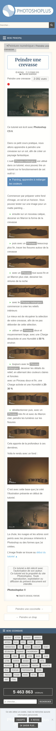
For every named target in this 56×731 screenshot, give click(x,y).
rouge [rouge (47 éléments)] (25, 674)
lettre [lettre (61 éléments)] (7, 660)
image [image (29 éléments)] (38, 656)
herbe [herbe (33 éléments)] (30, 656)
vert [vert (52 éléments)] (6, 679)
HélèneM (21, 72)
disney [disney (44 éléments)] (46, 646)
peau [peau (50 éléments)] (6, 670)
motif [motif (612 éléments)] (34, 660)
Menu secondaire (14, 630)
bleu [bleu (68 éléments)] (16, 642)
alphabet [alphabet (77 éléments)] (27, 637)
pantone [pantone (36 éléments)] (35, 665)
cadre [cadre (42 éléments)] (30, 642)
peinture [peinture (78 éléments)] (15, 670)
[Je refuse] (52, 719)
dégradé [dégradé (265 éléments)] (20, 651)
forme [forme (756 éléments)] (14, 656)
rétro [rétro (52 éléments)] (33, 674)
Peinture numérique (21, 45)
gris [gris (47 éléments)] (22, 656)
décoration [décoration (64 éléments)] (9, 651)
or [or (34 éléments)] (16, 665)
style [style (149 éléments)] (42, 674)
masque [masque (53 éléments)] (26, 660)
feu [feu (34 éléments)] (42, 651)
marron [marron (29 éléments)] (16, 660)
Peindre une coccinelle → (29, 609)
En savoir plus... (28, 725)
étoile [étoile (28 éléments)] (14, 679)
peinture (36, 595)
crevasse (29, 595)
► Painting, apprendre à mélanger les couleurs (27, 181)
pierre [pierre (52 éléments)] (39, 670)
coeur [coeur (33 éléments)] (27, 646)
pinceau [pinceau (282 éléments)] (8, 674)
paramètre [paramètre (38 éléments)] (46, 665)
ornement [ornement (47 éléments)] (25, 665)
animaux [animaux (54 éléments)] (37, 637)
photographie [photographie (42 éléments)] (27, 670)
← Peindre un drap (26, 617)
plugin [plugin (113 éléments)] (17, 674)
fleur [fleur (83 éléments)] (7, 656)
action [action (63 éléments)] (17, 637)
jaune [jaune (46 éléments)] (46, 656)
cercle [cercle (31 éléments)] (39, 642)
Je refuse (35, 719)
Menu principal (14, 37)
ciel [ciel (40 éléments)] (20, 646)
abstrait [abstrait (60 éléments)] (8, 637)
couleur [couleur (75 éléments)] (36, 646)
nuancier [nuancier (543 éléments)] (8, 665)
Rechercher (45, 701)
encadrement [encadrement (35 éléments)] (32, 651)
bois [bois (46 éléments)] (23, 642)
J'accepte (20, 719)
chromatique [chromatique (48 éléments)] (10, 646)
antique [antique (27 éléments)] (8, 642)
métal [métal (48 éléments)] (42, 660)
